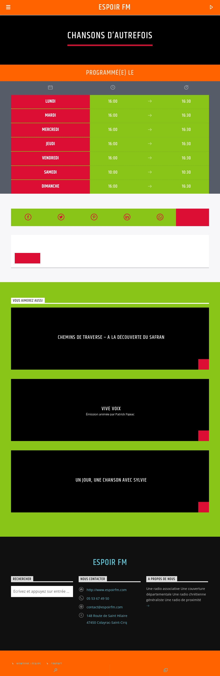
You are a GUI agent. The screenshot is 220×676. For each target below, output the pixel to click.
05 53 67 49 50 (98, 598)
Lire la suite (27, 258)
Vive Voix (111, 409)
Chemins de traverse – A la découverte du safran (111, 337)
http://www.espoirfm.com (107, 590)
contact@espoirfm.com (105, 607)
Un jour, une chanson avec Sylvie (111, 480)
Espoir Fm (115, 7)
